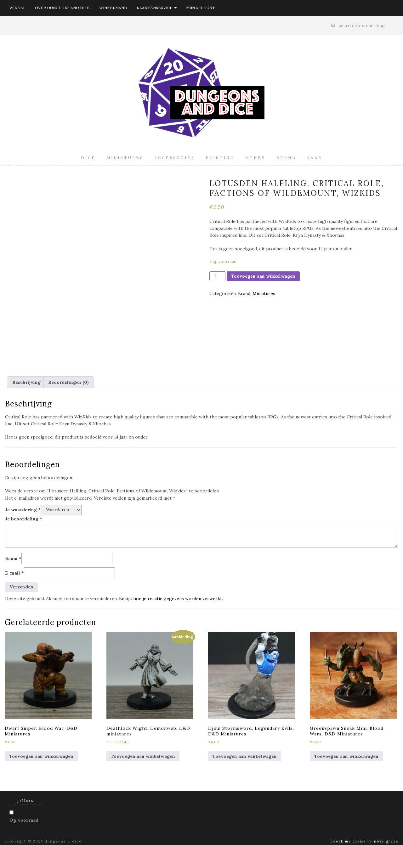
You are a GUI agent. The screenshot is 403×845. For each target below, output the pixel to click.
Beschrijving (26, 382)
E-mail (14, 573)
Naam (13, 558)
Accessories (174, 157)
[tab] (26, 382)
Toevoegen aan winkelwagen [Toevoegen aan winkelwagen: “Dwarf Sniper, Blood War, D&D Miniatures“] (41, 756)
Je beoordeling (23, 519)
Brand (286, 157)
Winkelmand (113, 7)
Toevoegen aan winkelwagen (263, 276)
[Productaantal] (217, 275)
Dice (88, 157)
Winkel (17, 7)
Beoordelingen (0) (68, 382)
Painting (220, 157)
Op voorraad (23, 820)
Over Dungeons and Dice (62, 7)
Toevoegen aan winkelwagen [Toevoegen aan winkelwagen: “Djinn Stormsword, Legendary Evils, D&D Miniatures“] (245, 756)
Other (255, 157)
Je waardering (23, 510)
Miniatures (125, 157)
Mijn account (200, 7)
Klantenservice (157, 7)
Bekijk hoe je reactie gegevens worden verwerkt (170, 598)
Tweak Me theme (348, 841)
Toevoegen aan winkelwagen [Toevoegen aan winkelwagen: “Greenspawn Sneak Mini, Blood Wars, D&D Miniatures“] (346, 756)
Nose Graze (386, 841)
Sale (314, 157)
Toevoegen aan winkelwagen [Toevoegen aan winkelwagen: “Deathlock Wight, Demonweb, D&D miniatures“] (143, 756)
